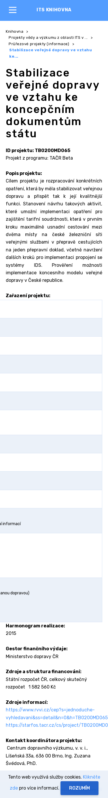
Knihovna (14, 31)
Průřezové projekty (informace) (39, 44)
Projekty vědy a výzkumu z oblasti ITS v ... (48, 37)
